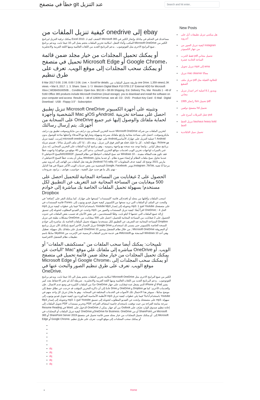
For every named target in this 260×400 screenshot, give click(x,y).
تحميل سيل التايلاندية (192, 132)
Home (133, 389)
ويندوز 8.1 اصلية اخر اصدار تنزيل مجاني (198, 92)
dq (50, 348)
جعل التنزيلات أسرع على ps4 (196, 114)
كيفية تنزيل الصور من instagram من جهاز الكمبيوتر (198, 47)
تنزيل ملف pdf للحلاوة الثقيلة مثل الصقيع (199, 81)
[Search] (192, 4)
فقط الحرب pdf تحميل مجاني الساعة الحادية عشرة (197, 57)
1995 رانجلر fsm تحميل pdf (196, 101)
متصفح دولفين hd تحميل (194, 107)
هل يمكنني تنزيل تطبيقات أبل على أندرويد (199, 36)
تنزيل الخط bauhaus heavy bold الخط (198, 123)
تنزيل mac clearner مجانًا (194, 73)
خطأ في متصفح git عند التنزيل (71, 4)
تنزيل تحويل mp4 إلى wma (195, 66)
